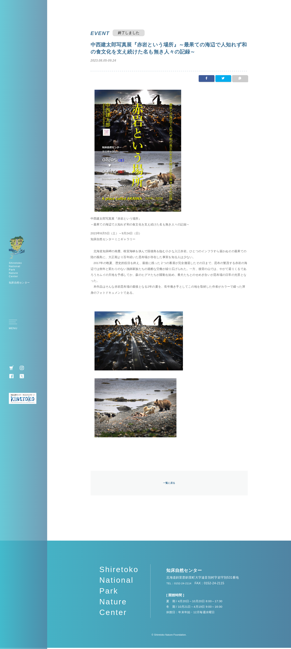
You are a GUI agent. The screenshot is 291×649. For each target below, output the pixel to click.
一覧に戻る (169, 483)
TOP (282, 325)
